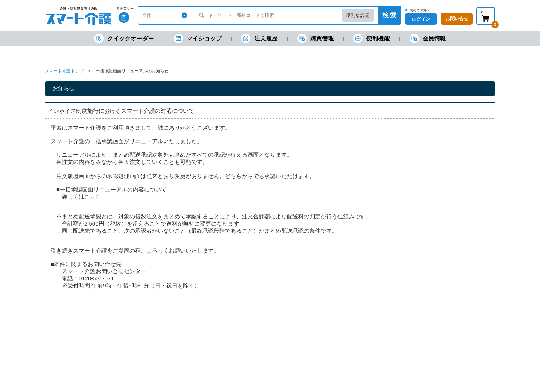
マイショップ (198, 38)
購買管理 (315, 38)
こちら (92, 197)
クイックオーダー (124, 38)
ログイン (420, 19)
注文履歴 (259, 38)
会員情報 (428, 38)
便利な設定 (358, 15)
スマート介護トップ (64, 71)
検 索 (389, 15)
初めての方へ (420, 10)
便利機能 (371, 38)
